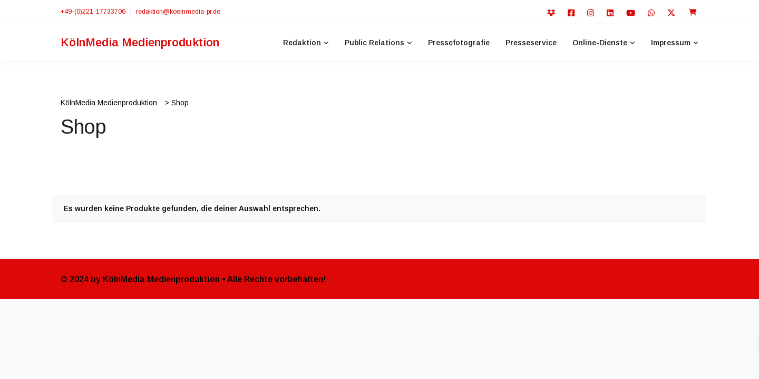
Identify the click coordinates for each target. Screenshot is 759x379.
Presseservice (531, 42)
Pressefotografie (459, 42)
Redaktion (302, 42)
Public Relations (374, 42)
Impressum (670, 42)
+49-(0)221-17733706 (93, 11)
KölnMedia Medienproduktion (140, 42)
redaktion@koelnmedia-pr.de (178, 11)
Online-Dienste (599, 42)
